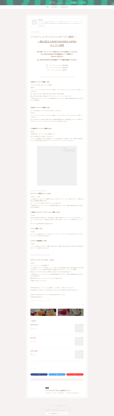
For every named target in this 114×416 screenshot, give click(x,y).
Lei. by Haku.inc (54, 7)
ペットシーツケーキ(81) (46, 300)
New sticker (33, 337)
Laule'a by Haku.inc (64, 7)
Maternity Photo (34, 324)
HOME (47, 7)
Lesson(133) (32, 300)
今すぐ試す (73, 2)
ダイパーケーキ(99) (38, 300)
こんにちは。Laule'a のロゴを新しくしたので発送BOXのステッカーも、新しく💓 (46, 340)
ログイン (82, 2)
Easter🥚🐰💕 (33, 351)
